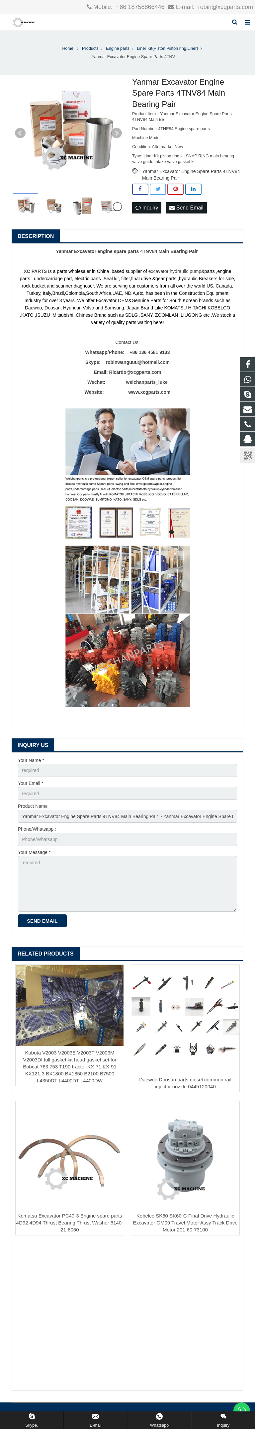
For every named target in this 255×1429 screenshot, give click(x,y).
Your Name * (31, 760)
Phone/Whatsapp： (38, 829)
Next (116, 133)
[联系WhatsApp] (241, 1410)
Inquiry (146, 207)
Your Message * (34, 852)
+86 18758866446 (140, 7)
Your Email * (30, 783)
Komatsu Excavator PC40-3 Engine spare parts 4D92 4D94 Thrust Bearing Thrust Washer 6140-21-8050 (69, 1222)
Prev (20, 133)
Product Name (32, 806)
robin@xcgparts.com (225, 7)
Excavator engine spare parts (106, 251)
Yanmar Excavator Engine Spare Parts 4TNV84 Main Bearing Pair (191, 172)
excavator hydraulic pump (175, 271)
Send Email (186, 207)
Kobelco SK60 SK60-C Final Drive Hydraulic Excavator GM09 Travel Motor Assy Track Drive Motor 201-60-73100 (185, 1222)
